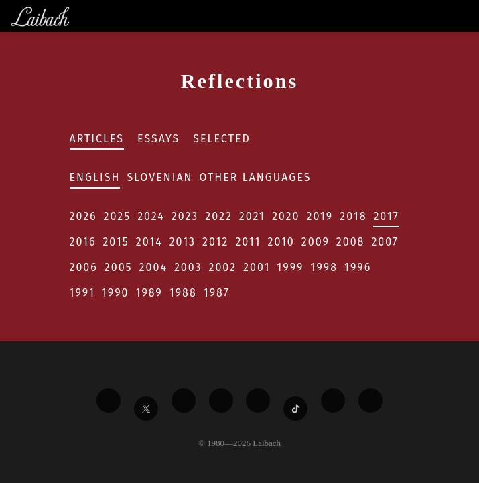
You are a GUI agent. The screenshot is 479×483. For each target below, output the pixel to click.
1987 (217, 292)
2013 (182, 241)
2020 (286, 216)
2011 (248, 241)
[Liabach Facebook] (108, 400)
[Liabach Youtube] (221, 400)
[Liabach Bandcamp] (370, 400)
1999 (290, 267)
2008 (350, 241)
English (95, 177)
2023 (185, 216)
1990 (115, 292)
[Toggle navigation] (467, 15)
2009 (315, 241)
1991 (82, 292)
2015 (115, 241)
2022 (218, 216)
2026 (83, 216)
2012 (215, 241)
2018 (353, 216)
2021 (252, 216)
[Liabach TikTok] (295, 408)
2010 (280, 241)
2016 (83, 241)
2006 (84, 267)
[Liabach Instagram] (258, 400)
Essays (158, 138)
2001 (256, 267)
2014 (149, 241)
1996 (357, 267)
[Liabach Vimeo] (184, 400)
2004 (153, 267)
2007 (385, 241)
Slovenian (159, 177)
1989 (149, 292)
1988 (183, 292)
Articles (97, 138)
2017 (386, 216)
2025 (117, 216)
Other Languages (256, 177)
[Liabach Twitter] (146, 408)
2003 (188, 267)
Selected (222, 138)
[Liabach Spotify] (333, 400)
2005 (119, 267)
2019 (319, 216)
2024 (151, 216)
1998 (324, 267)
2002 (223, 267)
